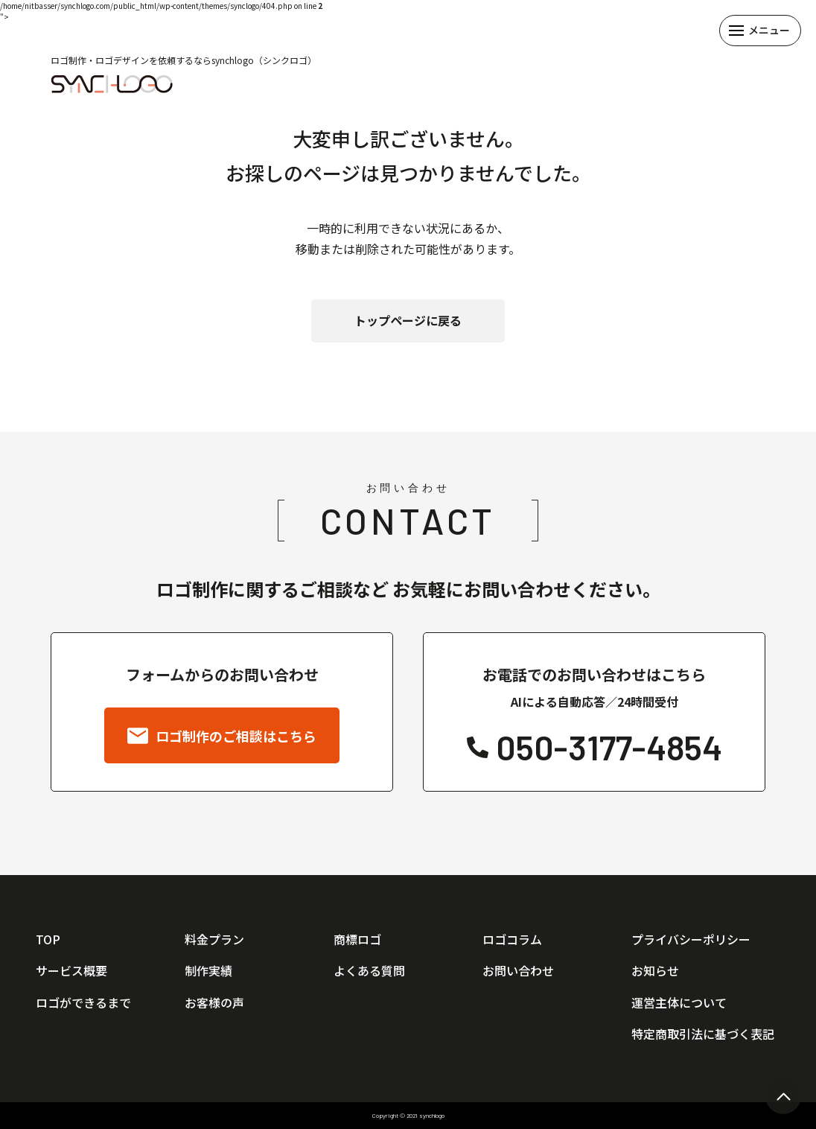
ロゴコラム (512, 939)
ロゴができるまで (83, 1002)
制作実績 (208, 970)
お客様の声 (214, 1002)
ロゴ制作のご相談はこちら (221, 735)
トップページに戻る (408, 320)
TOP (48, 939)
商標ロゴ (357, 939)
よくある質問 (369, 970)
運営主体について (679, 1002)
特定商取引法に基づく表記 (702, 1033)
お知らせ (655, 970)
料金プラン (214, 939)
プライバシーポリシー (690, 939)
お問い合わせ (518, 970)
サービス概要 (71, 970)
